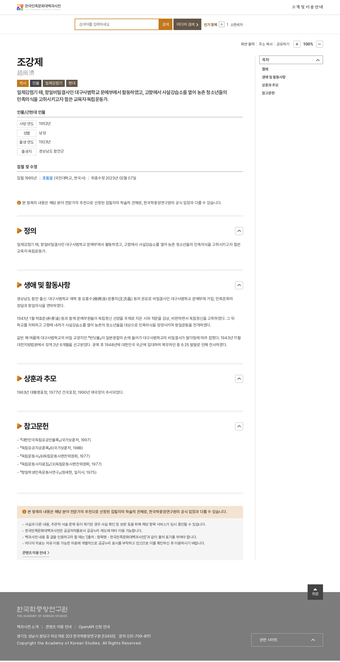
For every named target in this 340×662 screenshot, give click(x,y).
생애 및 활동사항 (274, 79)
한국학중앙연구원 (42, 612)
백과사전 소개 (28, 628)
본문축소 (319, 45)
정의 (265, 71)
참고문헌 (268, 95)
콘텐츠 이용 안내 (34, 554)
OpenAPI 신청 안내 (94, 628)
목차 (265, 61)
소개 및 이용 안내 (307, 7)
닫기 (239, 232)
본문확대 (297, 45)
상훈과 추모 (270, 87)
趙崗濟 (25, 74)
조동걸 (47, 179)
